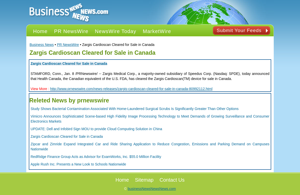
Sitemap (144, 180)
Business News (42, 45)
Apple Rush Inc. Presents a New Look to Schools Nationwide (78, 164)
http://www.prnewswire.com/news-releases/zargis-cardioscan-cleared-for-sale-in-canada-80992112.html (131, 89)
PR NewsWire (68, 45)
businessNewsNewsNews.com (152, 189)
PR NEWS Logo (69, 12)
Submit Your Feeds (239, 30)
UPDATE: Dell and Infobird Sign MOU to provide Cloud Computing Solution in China (96, 129)
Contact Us (172, 180)
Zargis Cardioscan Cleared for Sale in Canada (69, 64)
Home (122, 180)
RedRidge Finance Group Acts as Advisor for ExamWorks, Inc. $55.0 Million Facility (96, 157)
